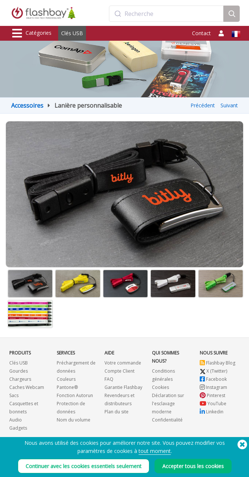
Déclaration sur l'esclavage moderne (168, 403)
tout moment (155, 450)
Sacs (14, 395)
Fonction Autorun (75, 395)
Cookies (160, 387)
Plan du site (116, 412)
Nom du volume (73, 420)
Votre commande (122, 363)
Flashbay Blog (217, 363)
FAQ (108, 379)
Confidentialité (167, 420)
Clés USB (72, 33)
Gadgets (18, 428)
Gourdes (18, 371)
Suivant (229, 105)
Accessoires (27, 105)
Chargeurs (20, 379)
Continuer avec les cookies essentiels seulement (84, 466)
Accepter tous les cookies (193, 466)
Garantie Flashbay (123, 387)
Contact (201, 33)
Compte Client (119, 371)
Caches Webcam (26, 387)
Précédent (202, 105)
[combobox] (166, 14)
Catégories (32, 33)
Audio (15, 420)
